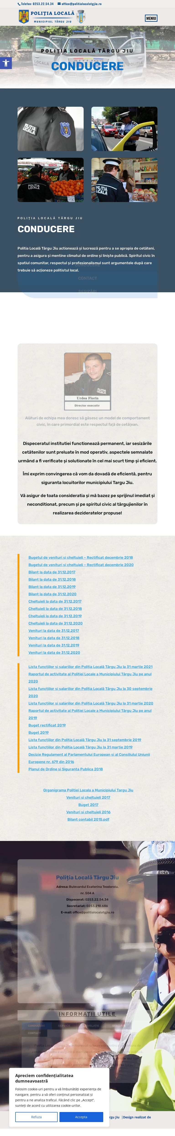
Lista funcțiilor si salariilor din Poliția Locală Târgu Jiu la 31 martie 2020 (90, 703)
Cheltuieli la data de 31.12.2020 (55, 623)
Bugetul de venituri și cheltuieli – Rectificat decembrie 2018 (80, 557)
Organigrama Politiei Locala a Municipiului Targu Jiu (88, 790)
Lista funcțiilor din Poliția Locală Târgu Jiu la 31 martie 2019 (80, 747)
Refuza (36, 1117)
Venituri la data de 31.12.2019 (53, 645)
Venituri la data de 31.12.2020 (54, 652)
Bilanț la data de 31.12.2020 (52, 594)
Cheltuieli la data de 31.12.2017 (55, 601)
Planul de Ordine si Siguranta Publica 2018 (65, 769)
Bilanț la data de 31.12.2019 (52, 587)
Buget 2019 (38, 732)
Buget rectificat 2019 (47, 725)
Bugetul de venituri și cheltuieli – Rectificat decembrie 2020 (81, 565)
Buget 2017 (88, 805)
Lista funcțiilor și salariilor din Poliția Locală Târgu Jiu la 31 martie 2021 (90, 667)
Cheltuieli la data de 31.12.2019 (55, 616)
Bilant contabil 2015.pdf (88, 819)
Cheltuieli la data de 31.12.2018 (55, 609)
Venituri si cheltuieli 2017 (88, 797)
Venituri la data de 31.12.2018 (54, 638)
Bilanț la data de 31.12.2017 (51, 572)
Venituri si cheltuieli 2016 (88, 812)
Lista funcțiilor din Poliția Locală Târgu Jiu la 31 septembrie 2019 (84, 740)
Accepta (81, 1117)
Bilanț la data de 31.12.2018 (52, 579)
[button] (6, 63)
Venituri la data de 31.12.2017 (53, 630)
